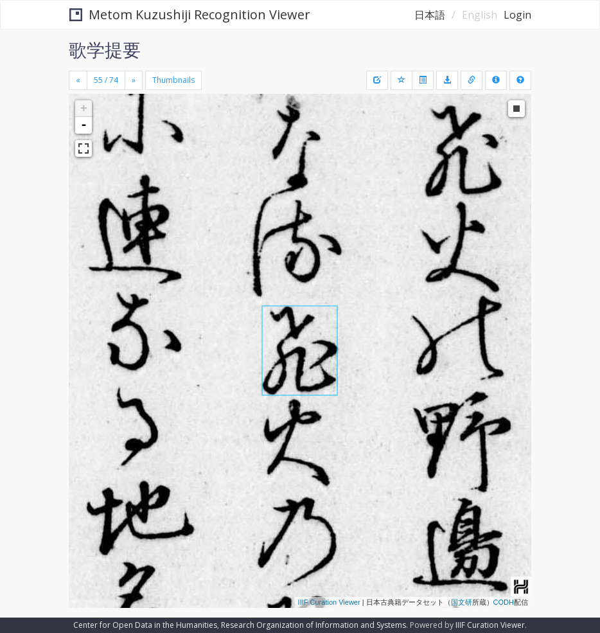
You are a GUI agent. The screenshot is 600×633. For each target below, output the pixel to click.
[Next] (134, 80)
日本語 (429, 15)
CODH (503, 602)
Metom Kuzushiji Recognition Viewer (189, 14)
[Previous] (78, 80)
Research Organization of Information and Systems (313, 625)
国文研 (461, 602)
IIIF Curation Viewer (329, 602)
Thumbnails (173, 80)
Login (517, 15)
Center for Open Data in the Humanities (145, 625)
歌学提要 (105, 49)
